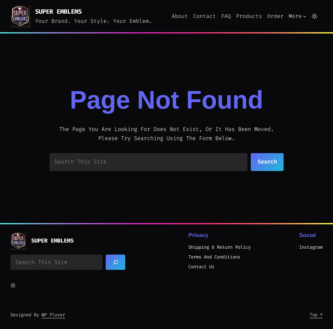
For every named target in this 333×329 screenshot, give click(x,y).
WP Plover (53, 315)
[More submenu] (304, 16)
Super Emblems (58, 11)
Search (267, 161)
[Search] (115, 262)
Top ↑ (316, 315)
